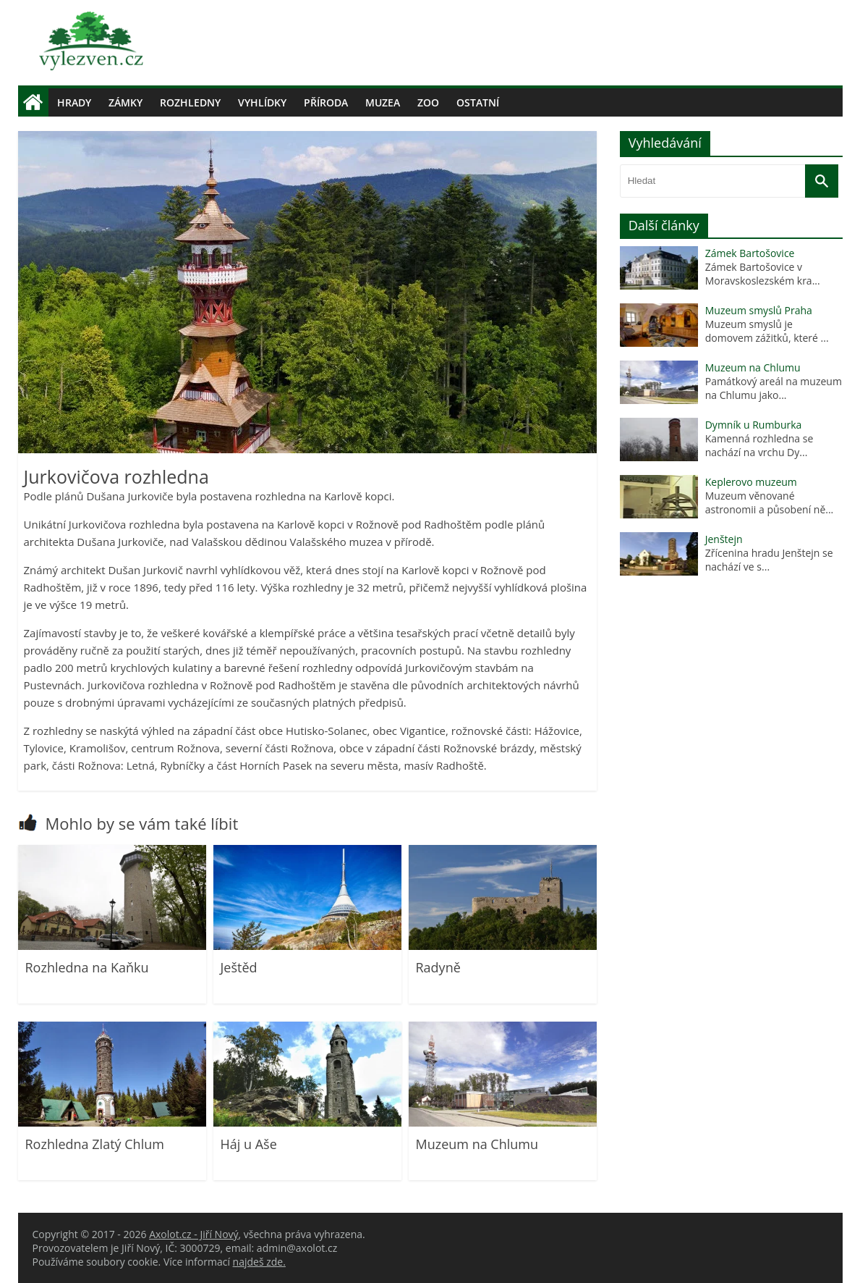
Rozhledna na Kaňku (87, 967)
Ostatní (477, 102)
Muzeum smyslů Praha (758, 310)
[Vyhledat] (821, 181)
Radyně (438, 967)
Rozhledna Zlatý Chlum (94, 1144)
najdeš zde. (259, 1262)
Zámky (125, 102)
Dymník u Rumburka (753, 425)
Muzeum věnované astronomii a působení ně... (769, 502)
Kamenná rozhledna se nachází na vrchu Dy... (759, 445)
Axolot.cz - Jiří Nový (193, 1234)
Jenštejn (724, 539)
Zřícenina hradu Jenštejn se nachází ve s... (769, 559)
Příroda (326, 102)
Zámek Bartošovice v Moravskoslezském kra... (762, 273)
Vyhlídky (262, 102)
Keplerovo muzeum (751, 482)
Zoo (428, 102)
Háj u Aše (249, 1144)
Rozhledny (190, 102)
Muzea (382, 102)
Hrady (74, 102)
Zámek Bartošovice (750, 253)
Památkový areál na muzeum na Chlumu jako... (773, 388)
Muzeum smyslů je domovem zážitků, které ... (767, 331)
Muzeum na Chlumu (477, 1144)
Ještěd (239, 967)
